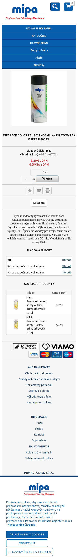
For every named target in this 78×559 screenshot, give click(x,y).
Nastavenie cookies (39, 402)
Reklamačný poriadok (39, 385)
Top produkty (39, 50)
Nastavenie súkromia (21, 524)
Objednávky (39, 440)
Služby (39, 429)
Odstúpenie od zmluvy (39, 458)
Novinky (39, 65)
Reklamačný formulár (39, 452)
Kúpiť (47, 179)
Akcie (39, 57)
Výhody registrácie (39, 396)
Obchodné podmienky (39, 373)
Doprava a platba (39, 391)
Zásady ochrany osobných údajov (39, 379)
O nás (39, 423)
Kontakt (39, 434)
